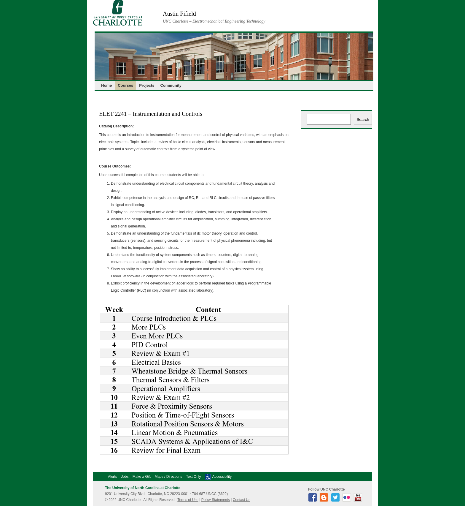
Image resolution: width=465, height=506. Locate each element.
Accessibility (222, 477)
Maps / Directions (168, 477)
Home (106, 85)
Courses (125, 85)
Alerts (112, 477)
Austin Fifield (179, 13)
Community (170, 85)
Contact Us (241, 500)
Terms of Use (187, 500)
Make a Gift (142, 477)
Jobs (124, 477)
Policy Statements (215, 500)
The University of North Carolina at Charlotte (142, 488)
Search (362, 119)
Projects (146, 85)
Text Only (193, 477)
